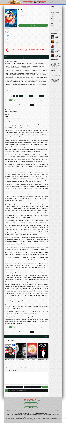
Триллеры (53, 18)
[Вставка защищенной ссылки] (25, 370)
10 (36, 100)
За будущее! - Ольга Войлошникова (56, 68)
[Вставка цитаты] (27, 370)
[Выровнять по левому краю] (12, 370)
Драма (52, 29)
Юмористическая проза (54, 22)
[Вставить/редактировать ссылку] (23, 370)
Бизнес (52, 10)
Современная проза (55, 9)
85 (42, 100)
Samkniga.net (7, 6)
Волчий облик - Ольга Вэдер (56, 75)
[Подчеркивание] (10, 370)
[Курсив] (8, 370)
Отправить (8, 386)
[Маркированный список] (18, 370)
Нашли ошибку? (22, 15)
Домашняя (53, 25)
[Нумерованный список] (19, 370)
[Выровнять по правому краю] (15, 370)
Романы (12, 6)
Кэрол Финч (7, 35)
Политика (53, 14)
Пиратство (31, 407)
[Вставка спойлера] (31, 370)
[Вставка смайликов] (22, 370)
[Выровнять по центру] (14, 370)
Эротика (52, 27)
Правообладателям (31, 403)
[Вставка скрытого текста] (33, 370)
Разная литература (55, 12)
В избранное (44, 336)
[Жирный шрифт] (6, 370)
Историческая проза (55, 20)
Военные (53, 16)
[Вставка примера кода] (29, 370)
